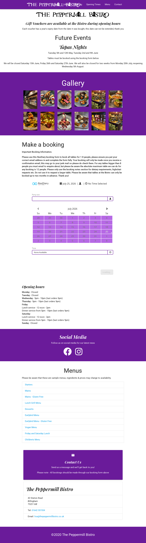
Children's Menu (32, 439)
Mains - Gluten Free (34, 397)
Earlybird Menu (32, 415)
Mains (28, 391)
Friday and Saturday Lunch (37, 433)
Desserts (29, 409)
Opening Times (93, 4)
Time (34, 248)
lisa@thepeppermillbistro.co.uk (49, 516)
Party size (36, 195)
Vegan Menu (31, 427)
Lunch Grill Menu (33, 403)
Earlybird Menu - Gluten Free (38, 421)
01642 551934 (38, 510)
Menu (107, 4)
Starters (29, 385)
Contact (118, 4)
